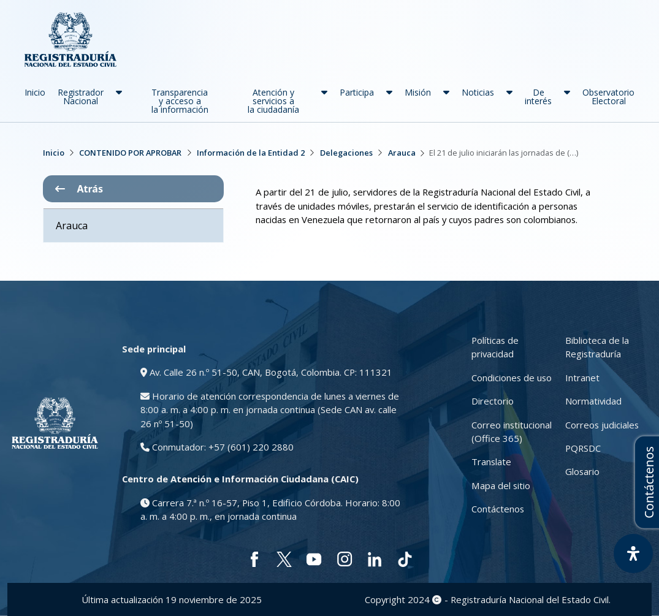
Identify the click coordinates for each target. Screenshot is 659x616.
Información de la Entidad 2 (251, 152)
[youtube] (314, 559)
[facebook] (254, 559)
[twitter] (284, 559)
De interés (538, 96)
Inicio (35, 92)
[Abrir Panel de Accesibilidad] (633, 553)
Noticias (478, 92)
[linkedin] (375, 559)
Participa (357, 92)
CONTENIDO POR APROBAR (130, 152)
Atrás (79, 189)
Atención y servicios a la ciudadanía (273, 100)
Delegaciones (346, 152)
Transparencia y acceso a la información (179, 100)
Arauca (402, 152)
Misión (418, 92)
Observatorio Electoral (608, 96)
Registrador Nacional (81, 96)
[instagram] (344, 559)
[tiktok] (405, 559)
